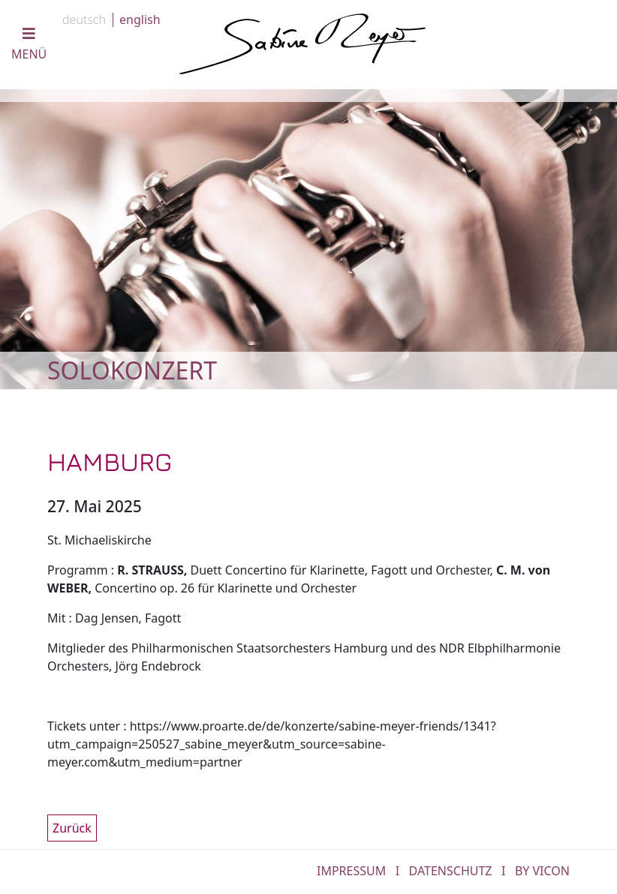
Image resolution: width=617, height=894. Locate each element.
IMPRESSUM (351, 870)
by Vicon (542, 870)
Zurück (72, 828)
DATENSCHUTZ (450, 870)
